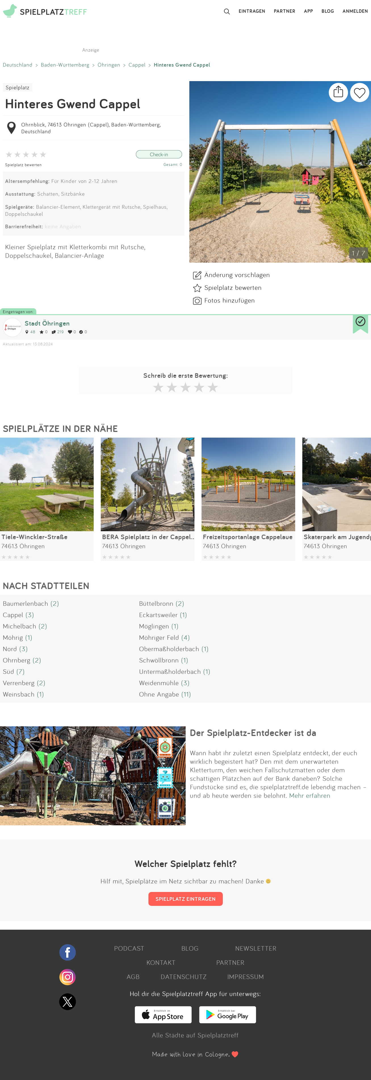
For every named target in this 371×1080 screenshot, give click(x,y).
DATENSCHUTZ (184, 976)
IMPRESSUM (245, 976)
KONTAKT (161, 962)
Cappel (137, 64)
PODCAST (129, 948)
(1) (183, 614)
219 (58, 331)
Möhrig (13, 637)
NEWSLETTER (255, 948)
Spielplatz (18, 87)
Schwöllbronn (159, 660)
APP (308, 11)
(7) (20, 671)
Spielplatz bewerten (23, 164)
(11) (186, 694)
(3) (30, 614)
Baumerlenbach (25, 603)
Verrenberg (19, 682)
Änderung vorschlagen (237, 274)
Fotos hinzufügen (229, 300)
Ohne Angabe (159, 694)
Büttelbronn (156, 603)
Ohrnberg (16, 660)
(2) (55, 603)
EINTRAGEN (252, 11)
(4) (185, 637)
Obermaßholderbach (169, 648)
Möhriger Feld (159, 637)
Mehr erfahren (309, 795)
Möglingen (154, 626)
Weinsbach (19, 694)
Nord (10, 648)
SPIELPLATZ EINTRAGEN (186, 898)
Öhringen (109, 64)
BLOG (328, 11)
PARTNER (284, 11)
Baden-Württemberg (65, 64)
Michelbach (19, 626)
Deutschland (18, 64)
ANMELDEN (355, 11)
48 (30, 331)
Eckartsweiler (158, 614)
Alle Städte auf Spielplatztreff (195, 1035)
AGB (133, 976)
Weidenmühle (159, 682)
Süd (8, 671)
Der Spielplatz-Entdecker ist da (253, 732)
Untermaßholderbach (170, 671)
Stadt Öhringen (47, 323)
